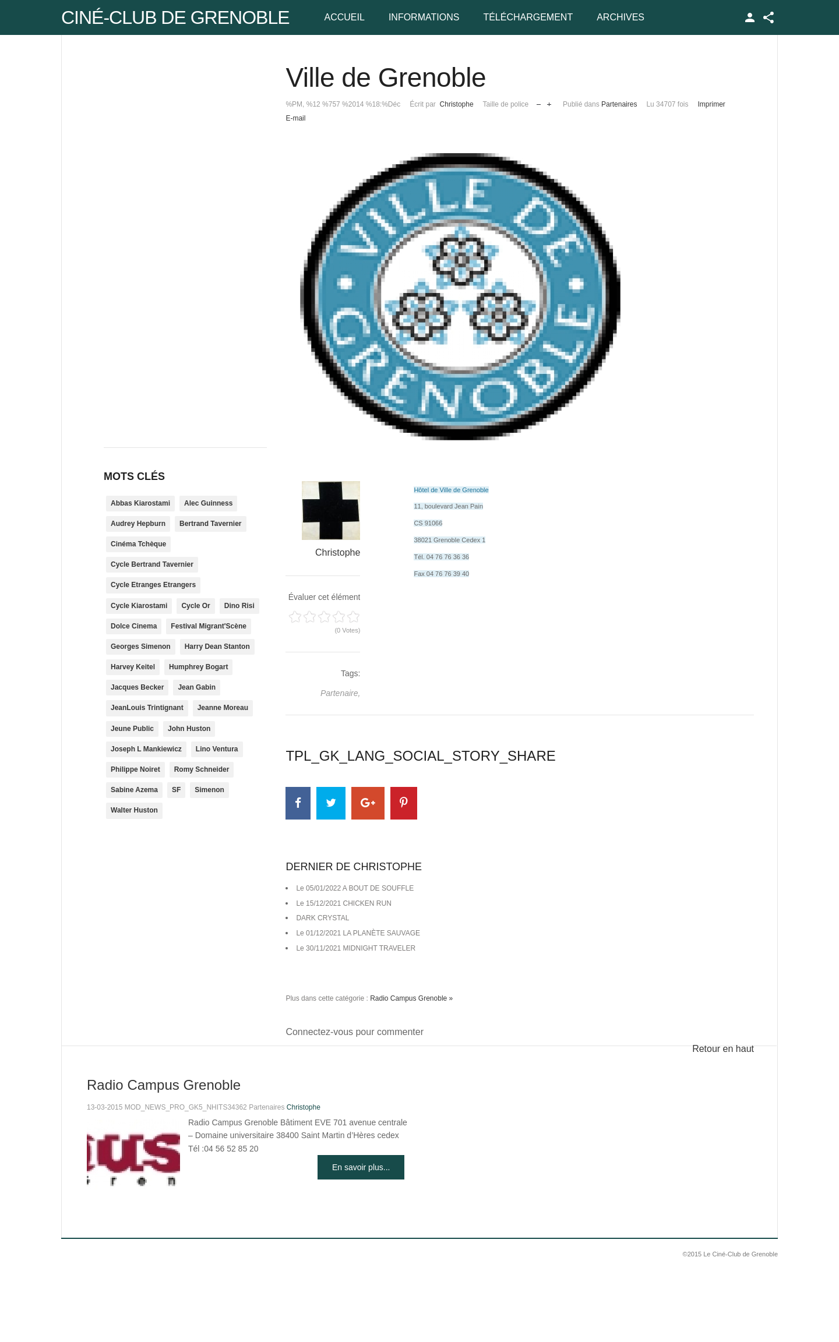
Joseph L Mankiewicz (146, 749)
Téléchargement (528, 17)
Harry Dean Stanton (217, 646)
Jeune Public (132, 729)
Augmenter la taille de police (549, 101)
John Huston (189, 729)
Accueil (345, 17)
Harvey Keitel (133, 667)
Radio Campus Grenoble (164, 1085)
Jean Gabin (197, 687)
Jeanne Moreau (223, 708)
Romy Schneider (202, 769)
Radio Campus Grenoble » (411, 998)
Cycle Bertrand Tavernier (152, 564)
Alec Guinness (208, 503)
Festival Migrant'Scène (208, 626)
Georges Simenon (141, 646)
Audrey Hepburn (138, 524)
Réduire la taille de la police (538, 101)
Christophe (457, 104)
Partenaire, (340, 693)
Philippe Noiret (135, 769)
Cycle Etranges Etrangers (153, 585)
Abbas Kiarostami (140, 503)
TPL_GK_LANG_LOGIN (750, 17)
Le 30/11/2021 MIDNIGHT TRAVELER (355, 948)
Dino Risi (239, 606)
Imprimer (711, 104)
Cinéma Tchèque (138, 544)
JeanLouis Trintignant (147, 708)
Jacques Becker (137, 687)
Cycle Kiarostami (139, 606)
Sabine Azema (134, 790)
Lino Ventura (217, 749)
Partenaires (619, 104)
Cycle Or (195, 606)
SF (176, 790)
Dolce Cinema (134, 626)
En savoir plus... (361, 1167)
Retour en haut (723, 1049)
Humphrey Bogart (198, 667)
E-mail (295, 118)
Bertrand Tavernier (210, 524)
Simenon (209, 790)
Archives (620, 17)
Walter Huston (134, 810)
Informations (424, 17)
